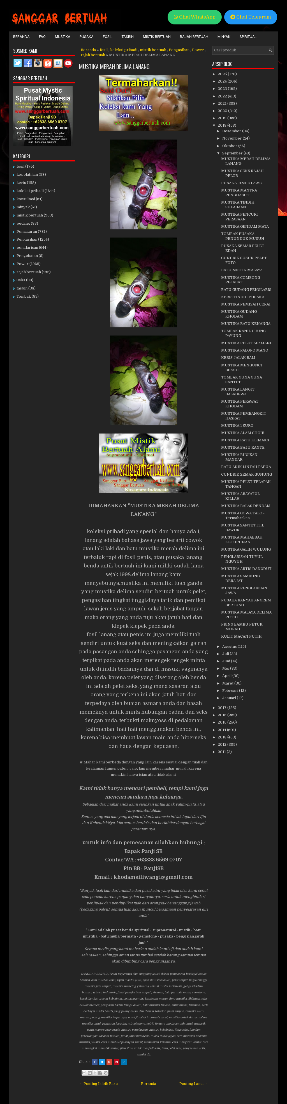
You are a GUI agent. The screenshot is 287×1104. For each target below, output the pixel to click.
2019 (222, 118)
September (233, 153)
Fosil (107, 37)
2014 (222, 730)
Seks (21, 280)
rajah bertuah (93, 55)
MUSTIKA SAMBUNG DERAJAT (240, 578)
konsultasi (26, 199)
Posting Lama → (193, 1084)
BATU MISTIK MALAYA (242, 270)
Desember (232, 131)
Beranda (21, 37)
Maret (228, 683)
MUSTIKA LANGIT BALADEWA (237, 391)
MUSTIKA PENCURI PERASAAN (239, 216)
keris (21, 183)
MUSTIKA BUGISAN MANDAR (239, 457)
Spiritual (248, 37)
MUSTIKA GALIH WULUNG (246, 549)
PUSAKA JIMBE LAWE (241, 183)
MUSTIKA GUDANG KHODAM (239, 313)
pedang (23, 223)
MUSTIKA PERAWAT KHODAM (239, 403)
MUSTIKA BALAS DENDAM (245, 506)
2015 (222, 722)
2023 (223, 88)
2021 (222, 103)
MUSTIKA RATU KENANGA (245, 323)
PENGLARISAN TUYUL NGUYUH (242, 559)
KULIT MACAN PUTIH (241, 636)
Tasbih (128, 37)
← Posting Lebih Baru (98, 1084)
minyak (23, 207)
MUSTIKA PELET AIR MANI (246, 343)
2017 (222, 708)
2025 (223, 74)
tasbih (22, 288)
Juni (226, 661)
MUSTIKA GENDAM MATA (245, 226)
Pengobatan (27, 256)
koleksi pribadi (123, 50)
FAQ (42, 37)
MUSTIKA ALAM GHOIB (242, 433)
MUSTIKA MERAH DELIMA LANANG (114, 66)
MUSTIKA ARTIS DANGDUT (246, 569)
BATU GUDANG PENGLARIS (246, 290)
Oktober (230, 146)
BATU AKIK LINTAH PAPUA (246, 467)
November (232, 138)
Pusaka (87, 37)
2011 (222, 752)
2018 (222, 125)
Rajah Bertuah (194, 37)
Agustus (230, 646)
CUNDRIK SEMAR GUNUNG (246, 474)
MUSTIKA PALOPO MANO (244, 350)
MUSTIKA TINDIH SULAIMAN (237, 204)
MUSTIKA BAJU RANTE (243, 447)
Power (198, 50)
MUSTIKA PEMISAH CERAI (245, 304)
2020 (223, 111)
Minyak (223, 37)
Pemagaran (27, 231)
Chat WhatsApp (195, 17)
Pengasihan (179, 50)
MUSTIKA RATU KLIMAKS (245, 440)
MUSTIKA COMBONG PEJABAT (240, 279)
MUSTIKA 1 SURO (237, 425)
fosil (104, 50)
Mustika (62, 37)
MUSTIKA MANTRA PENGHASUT (239, 192)
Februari (230, 690)
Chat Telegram (250, 17)
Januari (229, 698)
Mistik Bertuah (157, 37)
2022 (223, 96)
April (227, 676)
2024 (223, 81)
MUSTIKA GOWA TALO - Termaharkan (243, 515)
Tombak (24, 296)
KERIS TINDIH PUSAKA (242, 297)
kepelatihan (27, 174)
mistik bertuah (153, 50)
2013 (222, 737)
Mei (226, 668)
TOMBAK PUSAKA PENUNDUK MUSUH (242, 236)
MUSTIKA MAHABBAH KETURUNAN (242, 539)
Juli (226, 654)
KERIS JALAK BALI (238, 357)
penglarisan (27, 247)
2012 (222, 744)
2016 (222, 715)
